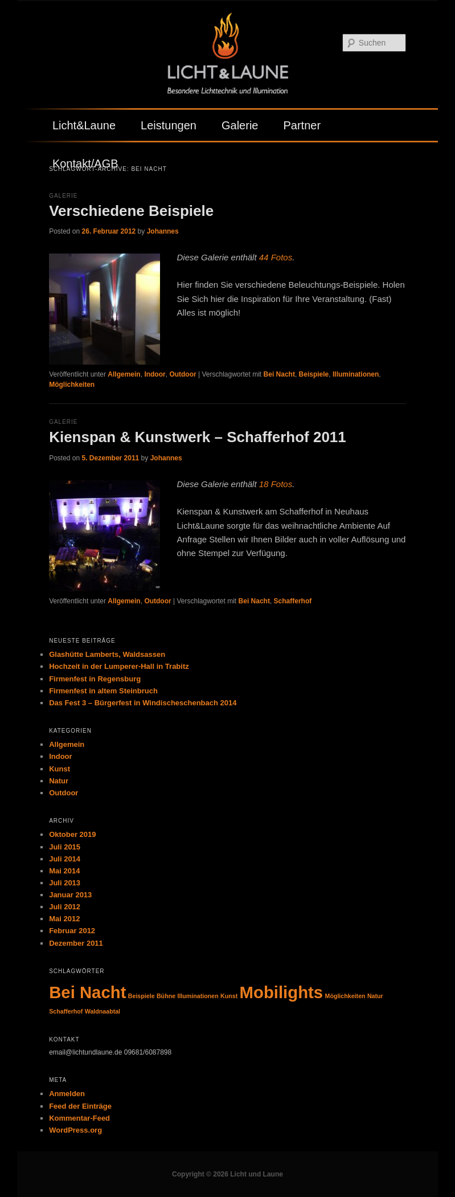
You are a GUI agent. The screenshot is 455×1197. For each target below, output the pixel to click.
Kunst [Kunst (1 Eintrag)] (228, 995)
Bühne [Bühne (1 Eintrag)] (166, 995)
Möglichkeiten (72, 385)
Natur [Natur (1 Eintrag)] (375, 995)
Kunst (59, 769)
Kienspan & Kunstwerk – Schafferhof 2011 (197, 437)
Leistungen (168, 125)
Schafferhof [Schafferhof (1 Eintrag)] (66, 1011)
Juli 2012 (64, 906)
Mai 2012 (64, 918)
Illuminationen (356, 374)
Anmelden (67, 1093)
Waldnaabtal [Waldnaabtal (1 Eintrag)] (102, 1011)
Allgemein (124, 374)
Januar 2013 (70, 894)
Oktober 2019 (72, 834)
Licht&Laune (84, 125)
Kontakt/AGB (85, 163)
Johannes (163, 231)
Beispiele (314, 374)
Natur (58, 781)
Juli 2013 (64, 883)
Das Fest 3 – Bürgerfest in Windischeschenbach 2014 (142, 702)
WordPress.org (75, 1130)
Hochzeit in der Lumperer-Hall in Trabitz (119, 666)
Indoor (154, 374)
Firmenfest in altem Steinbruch (103, 691)
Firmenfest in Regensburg (95, 679)
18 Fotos (275, 484)
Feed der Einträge (80, 1106)
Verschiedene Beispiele (131, 210)
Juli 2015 (64, 847)
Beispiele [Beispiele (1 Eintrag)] (141, 995)
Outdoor (182, 374)
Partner (302, 125)
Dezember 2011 (76, 943)
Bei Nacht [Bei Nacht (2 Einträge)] (87, 992)
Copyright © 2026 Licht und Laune (227, 1174)
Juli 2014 (64, 859)
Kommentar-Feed (79, 1118)
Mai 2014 (64, 871)
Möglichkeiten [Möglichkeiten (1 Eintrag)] (345, 995)
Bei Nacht (279, 374)
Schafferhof (293, 601)
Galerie (240, 125)
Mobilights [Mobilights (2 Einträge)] (281, 992)
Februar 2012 (72, 930)
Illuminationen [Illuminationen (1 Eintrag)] (197, 995)
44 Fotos (275, 257)
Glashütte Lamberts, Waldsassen (107, 654)
